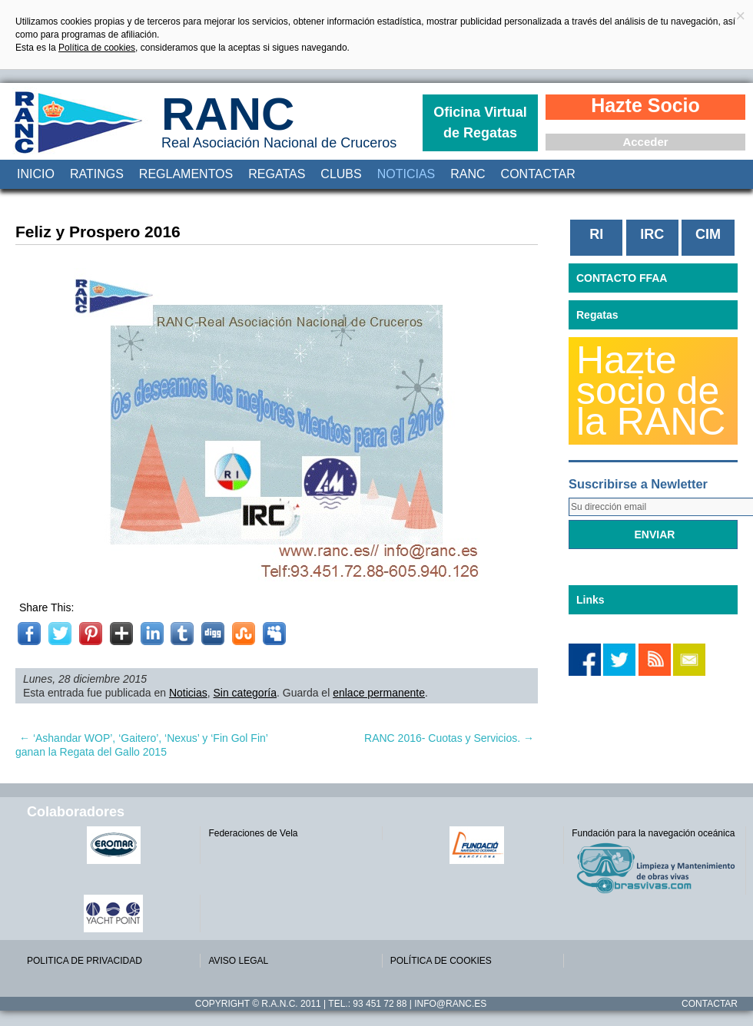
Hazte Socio (645, 105)
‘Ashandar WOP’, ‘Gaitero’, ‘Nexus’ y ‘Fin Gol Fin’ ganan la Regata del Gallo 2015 (141, 745)
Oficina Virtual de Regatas (480, 122)
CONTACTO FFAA (621, 278)
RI (596, 234)
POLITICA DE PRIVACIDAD (84, 960)
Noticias (406, 173)
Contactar (538, 173)
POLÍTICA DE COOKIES (441, 960)
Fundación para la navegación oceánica (653, 833)
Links (590, 600)
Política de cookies (96, 47)
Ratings (97, 173)
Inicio (36, 173)
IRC (652, 234)
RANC (227, 114)
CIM (708, 234)
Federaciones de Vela (252, 833)
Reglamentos (186, 173)
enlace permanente (379, 693)
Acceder (645, 141)
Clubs (340, 173)
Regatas (276, 173)
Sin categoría (245, 693)
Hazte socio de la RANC (650, 391)
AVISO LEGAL (238, 960)
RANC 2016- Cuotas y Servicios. (449, 738)
